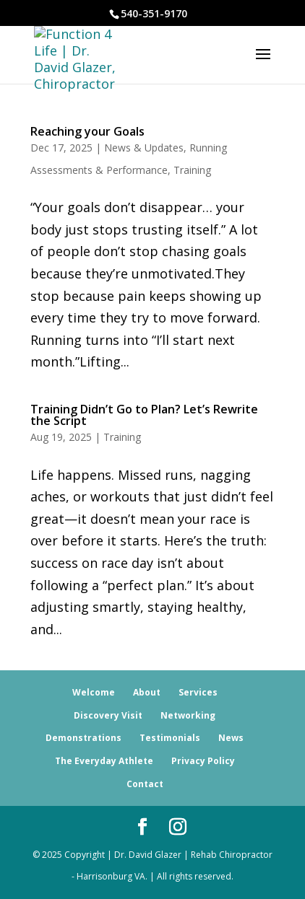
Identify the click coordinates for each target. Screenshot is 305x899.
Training (192, 170)
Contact (144, 784)
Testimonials (169, 738)
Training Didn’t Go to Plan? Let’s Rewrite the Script (144, 415)
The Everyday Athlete (104, 761)
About (146, 692)
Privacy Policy (203, 761)
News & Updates (144, 147)
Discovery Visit (108, 715)
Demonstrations (83, 738)
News (231, 738)
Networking (187, 715)
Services (198, 692)
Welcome (93, 692)
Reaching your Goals (87, 131)
